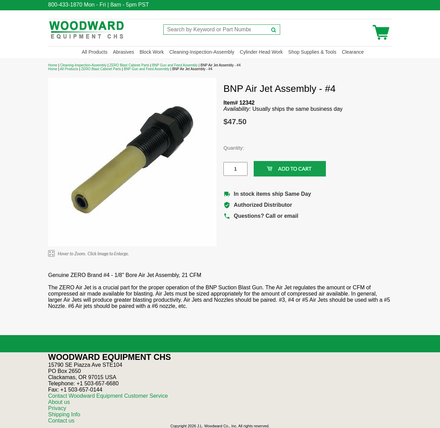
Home (52, 65)
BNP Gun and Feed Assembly (175, 65)
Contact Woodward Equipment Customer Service (108, 396)
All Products (95, 52)
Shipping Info (64, 414)
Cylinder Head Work (261, 52)
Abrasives (123, 52)
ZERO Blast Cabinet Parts (129, 65)
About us (59, 402)
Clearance (353, 52)
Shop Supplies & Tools (312, 52)
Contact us (61, 421)
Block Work (152, 52)
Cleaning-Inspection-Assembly (201, 52)
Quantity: (230, 148)
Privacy (57, 408)
